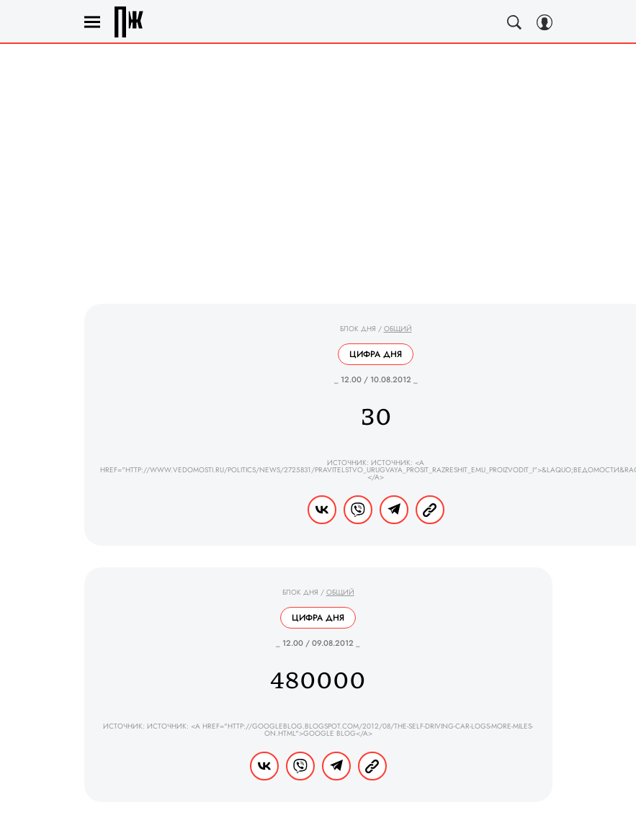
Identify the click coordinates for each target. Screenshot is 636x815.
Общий (398, 328)
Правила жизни (129, 21)
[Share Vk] (322, 509)
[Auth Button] (544, 22)
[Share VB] (358, 509)
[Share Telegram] (394, 509)
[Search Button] (514, 22)
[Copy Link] (430, 509)
